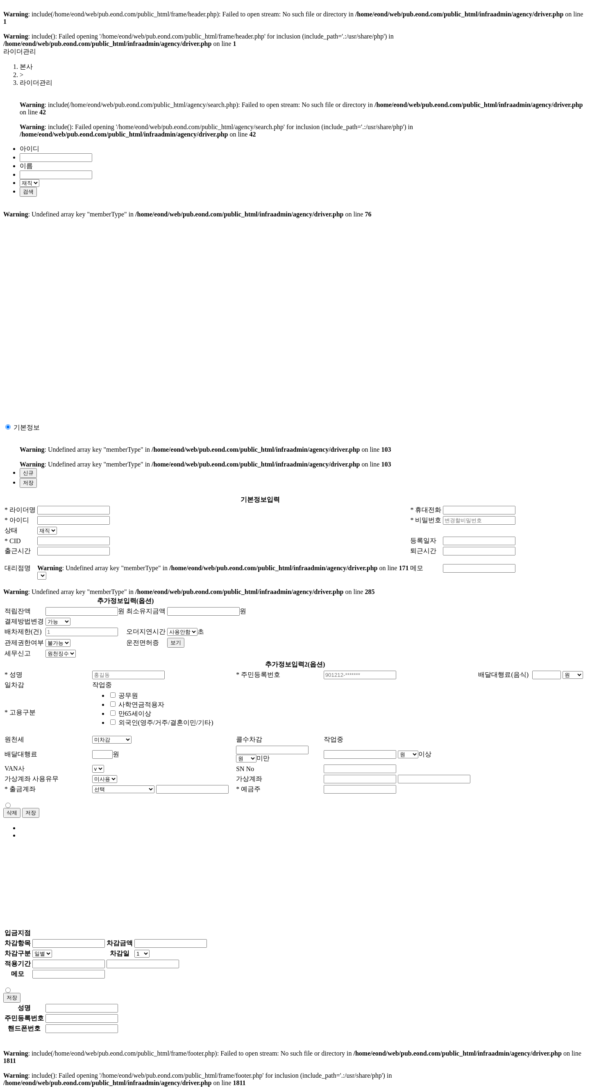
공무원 (128, 695)
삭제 (12, 813)
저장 (28, 483)
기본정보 (27, 427)
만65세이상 (134, 713)
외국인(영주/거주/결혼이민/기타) (165, 722)
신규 (28, 473)
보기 (175, 642)
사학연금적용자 (141, 704)
